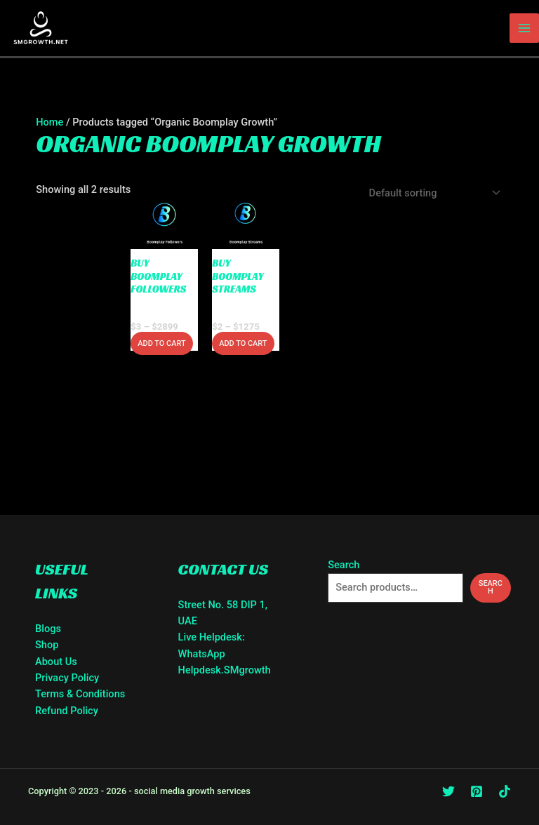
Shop (46, 644)
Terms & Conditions (80, 694)
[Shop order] (432, 193)
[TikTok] (504, 791)
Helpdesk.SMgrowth (224, 670)
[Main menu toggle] (524, 28)
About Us (56, 661)
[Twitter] (448, 791)
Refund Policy (66, 710)
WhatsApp (201, 654)
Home (49, 122)
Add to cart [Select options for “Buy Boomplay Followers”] (161, 343)
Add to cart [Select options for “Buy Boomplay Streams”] (243, 343)
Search (343, 564)
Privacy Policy (67, 677)
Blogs (48, 628)
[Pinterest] (476, 791)
